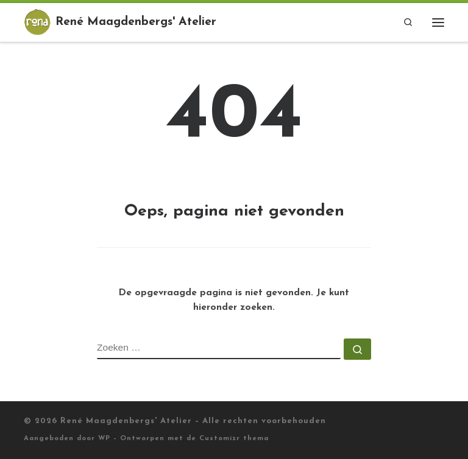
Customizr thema (234, 438)
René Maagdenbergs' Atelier (126, 421)
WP (104, 438)
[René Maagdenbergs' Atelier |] (37, 21)
